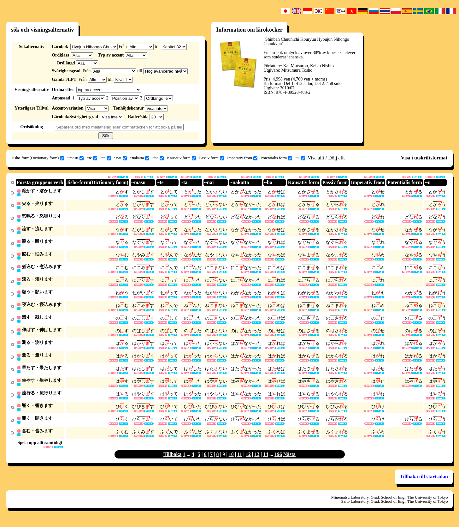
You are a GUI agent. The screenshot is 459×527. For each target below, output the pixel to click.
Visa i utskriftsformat (424, 157)
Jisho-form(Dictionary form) (38, 157)
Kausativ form (181, 157)
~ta (105, 157)
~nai (120, 157)
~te (92, 157)
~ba (158, 157)
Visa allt (316, 157)
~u (300, 157)
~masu (75, 157)
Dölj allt (336, 157)
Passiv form (211, 157)
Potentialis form (276, 157)
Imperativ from (242, 157)
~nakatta (140, 157)
